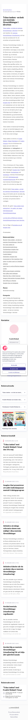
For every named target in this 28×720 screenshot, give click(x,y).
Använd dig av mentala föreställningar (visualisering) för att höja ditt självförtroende (13, 651)
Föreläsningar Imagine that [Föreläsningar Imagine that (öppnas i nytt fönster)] (10, 249)
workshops (6, 175)
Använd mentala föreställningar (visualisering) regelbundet (10, 610)
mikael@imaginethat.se (14, 376)
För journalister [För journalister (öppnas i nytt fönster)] (14, 714)
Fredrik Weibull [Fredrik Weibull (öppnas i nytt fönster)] (7, 254)
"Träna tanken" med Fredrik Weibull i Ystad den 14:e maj (12, 447)
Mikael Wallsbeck (13, 141)
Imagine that (6, 102)
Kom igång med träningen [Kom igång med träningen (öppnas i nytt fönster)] (10, 273)
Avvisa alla (14, 365)
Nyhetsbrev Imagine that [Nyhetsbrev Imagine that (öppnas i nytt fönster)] (10, 256)
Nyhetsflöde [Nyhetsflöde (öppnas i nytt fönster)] (14, 717)
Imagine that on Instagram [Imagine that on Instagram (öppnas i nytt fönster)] (10, 283)
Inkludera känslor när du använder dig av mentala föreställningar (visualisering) (13, 570)
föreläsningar (15, 172)
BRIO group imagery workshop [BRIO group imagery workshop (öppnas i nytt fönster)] (11, 271)
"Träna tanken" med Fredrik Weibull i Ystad (12, 688)
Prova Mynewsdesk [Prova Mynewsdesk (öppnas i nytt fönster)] (14, 712)
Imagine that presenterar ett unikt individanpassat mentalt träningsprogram (13, 487)
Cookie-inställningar (14, 372)
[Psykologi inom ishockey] (14, 419)
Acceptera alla (14, 368)
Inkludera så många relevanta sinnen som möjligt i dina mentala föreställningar (12, 529)
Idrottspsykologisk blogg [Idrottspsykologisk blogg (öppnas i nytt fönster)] (10, 252)
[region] (14, 360)
